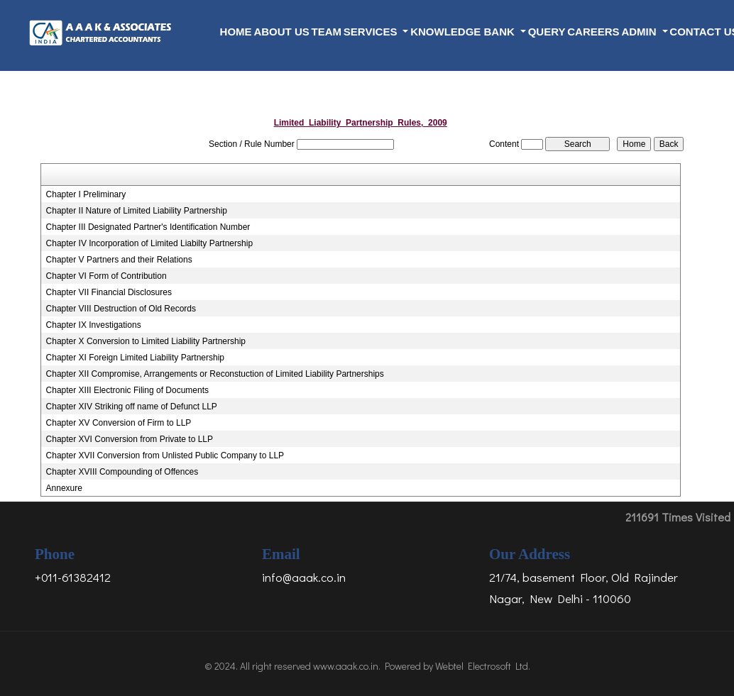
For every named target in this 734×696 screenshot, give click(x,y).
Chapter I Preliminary (86, 194)
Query (547, 32)
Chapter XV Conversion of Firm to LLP (119, 423)
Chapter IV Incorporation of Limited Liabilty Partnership (149, 243)
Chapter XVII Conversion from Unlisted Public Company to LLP (165, 455)
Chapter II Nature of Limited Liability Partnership (136, 211)
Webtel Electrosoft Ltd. (482, 666)
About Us (281, 32)
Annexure (64, 488)
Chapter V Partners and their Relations (119, 260)
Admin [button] (640, 32)
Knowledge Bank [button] (463, 32)
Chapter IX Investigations (93, 325)
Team (327, 32)
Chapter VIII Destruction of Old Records (121, 309)
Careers (593, 32)
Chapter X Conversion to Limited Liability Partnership (146, 341)
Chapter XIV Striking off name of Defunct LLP (131, 406)
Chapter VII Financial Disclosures (109, 292)
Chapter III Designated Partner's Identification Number (148, 227)
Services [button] (372, 32)
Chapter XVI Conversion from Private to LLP (129, 439)
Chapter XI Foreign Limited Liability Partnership (135, 358)
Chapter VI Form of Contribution (106, 276)
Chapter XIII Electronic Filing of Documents (127, 390)
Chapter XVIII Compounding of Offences (122, 472)
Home (236, 32)
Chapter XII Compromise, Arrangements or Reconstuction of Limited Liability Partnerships (215, 374)
